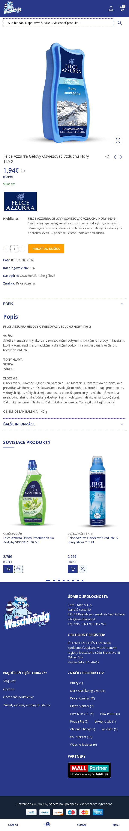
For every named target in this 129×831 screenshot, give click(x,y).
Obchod (8, 689)
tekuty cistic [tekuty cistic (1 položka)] (105, 721)
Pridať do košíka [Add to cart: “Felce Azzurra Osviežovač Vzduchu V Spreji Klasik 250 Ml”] (73, 569)
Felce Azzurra (25, 283)
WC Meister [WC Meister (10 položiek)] (81, 737)
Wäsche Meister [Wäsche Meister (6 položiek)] (83, 744)
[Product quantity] (14, 249)
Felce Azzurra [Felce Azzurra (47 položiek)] (82, 698)
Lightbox (118, 140)
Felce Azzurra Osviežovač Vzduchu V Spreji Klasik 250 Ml (93, 540)
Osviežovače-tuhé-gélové (37, 276)
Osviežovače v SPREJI (80, 533)
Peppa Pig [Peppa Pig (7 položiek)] (79, 721)
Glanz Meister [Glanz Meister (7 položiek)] (82, 706)
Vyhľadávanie (119, 22)
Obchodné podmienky (18, 697)
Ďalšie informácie (19, 424)
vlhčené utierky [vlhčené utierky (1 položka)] (82, 729)
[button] (48, 580)
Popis (8, 303)
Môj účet (9, 681)
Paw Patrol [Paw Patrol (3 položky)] (110, 714)
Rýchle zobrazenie (18, 569)
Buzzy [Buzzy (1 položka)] (76, 683)
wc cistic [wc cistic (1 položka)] (110, 729)
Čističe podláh (12, 533)
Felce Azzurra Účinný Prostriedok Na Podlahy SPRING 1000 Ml (28, 540)
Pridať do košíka (46, 249)
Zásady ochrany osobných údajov (26, 705)
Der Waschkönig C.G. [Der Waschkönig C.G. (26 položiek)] (87, 691)
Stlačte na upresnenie (64, 804)
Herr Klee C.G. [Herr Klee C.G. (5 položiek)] (82, 714)
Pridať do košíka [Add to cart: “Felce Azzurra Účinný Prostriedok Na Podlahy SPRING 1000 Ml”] (8, 569)
